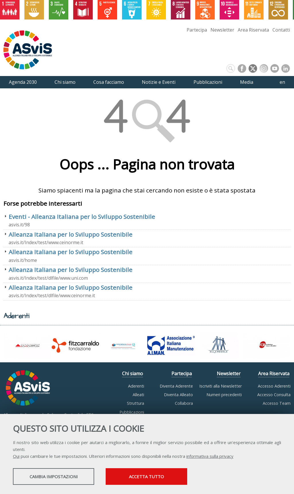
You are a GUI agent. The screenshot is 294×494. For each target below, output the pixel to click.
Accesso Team (277, 403)
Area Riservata (253, 30)
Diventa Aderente (176, 386)
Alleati (138, 394)
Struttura (135, 403)
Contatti (281, 30)
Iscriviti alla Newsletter (220, 386)
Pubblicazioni (131, 412)
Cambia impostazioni (58, 477)
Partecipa (197, 30)
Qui (16, 457)
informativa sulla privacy (209, 457)
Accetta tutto (161, 477)
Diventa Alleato (178, 394)
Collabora (184, 403)
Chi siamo (132, 373)
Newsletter (222, 30)
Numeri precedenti (224, 394)
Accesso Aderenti (274, 386)
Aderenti (136, 386)
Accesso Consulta (274, 394)
